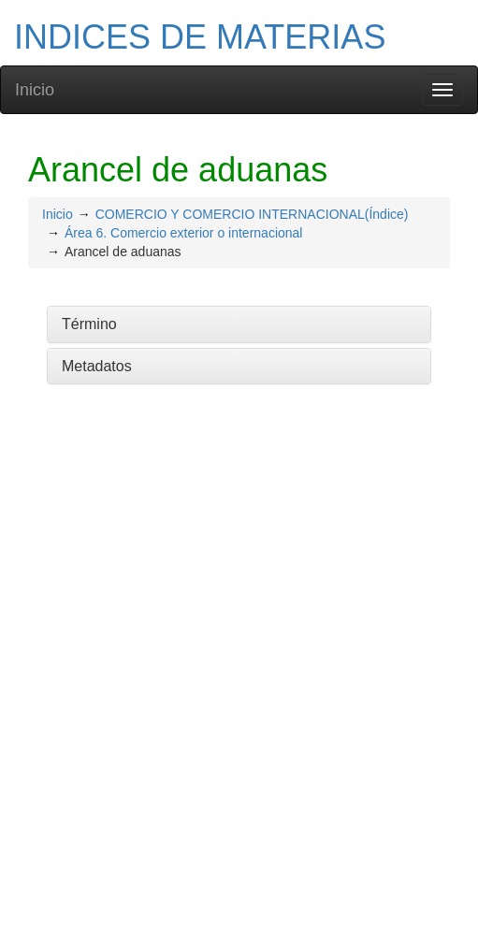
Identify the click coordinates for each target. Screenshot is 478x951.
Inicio (34, 89)
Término (89, 324)
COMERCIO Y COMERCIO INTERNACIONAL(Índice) (252, 214)
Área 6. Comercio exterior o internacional (183, 232)
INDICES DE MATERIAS (199, 37)
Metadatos (97, 366)
